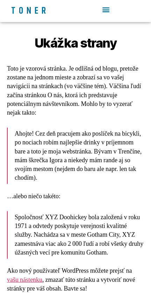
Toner (30, 11)
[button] (106, 9)
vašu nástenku (24, 280)
